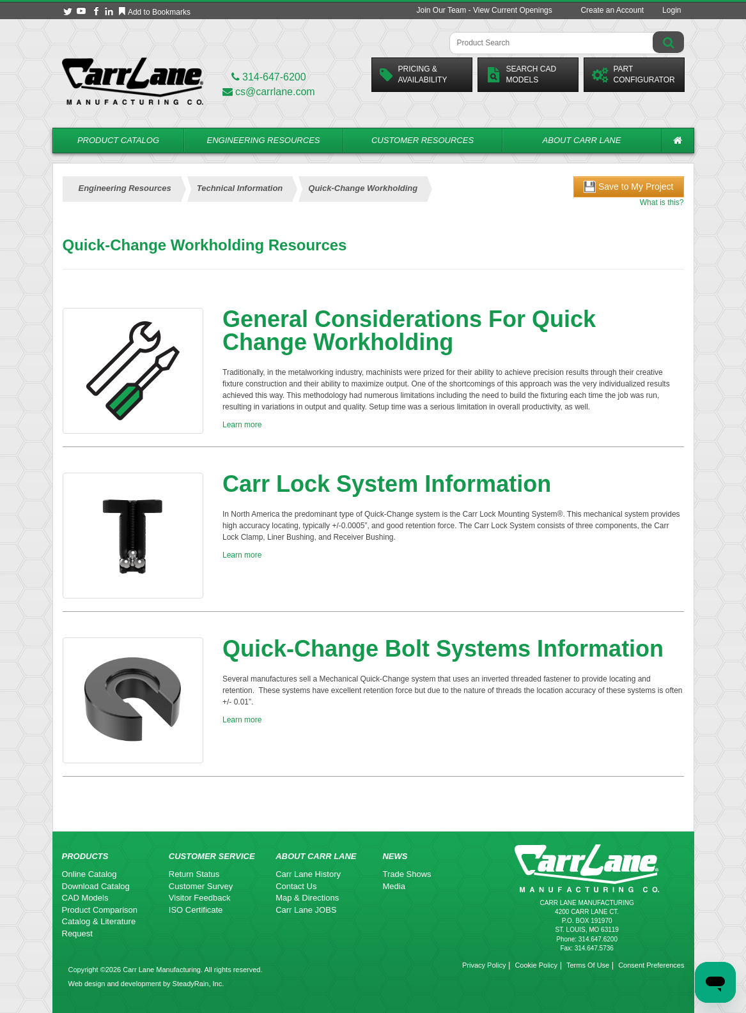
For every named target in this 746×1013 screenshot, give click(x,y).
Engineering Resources (263, 140)
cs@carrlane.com (268, 91)
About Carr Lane (582, 140)
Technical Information (240, 188)
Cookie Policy (536, 965)
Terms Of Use (587, 965)
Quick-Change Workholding (362, 188)
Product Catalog (118, 140)
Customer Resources (422, 140)
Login (671, 10)
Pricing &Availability (413, 74)
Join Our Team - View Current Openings (484, 10)
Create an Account (612, 10)
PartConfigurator (633, 74)
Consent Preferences (651, 965)
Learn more (241, 424)
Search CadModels (521, 74)
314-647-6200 (268, 77)
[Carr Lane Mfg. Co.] (132, 80)
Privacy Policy (484, 965)
